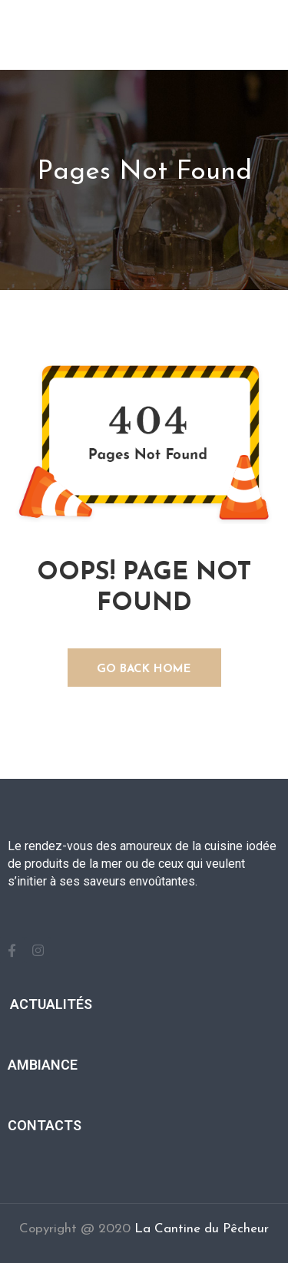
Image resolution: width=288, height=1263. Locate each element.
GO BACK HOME (144, 669)
